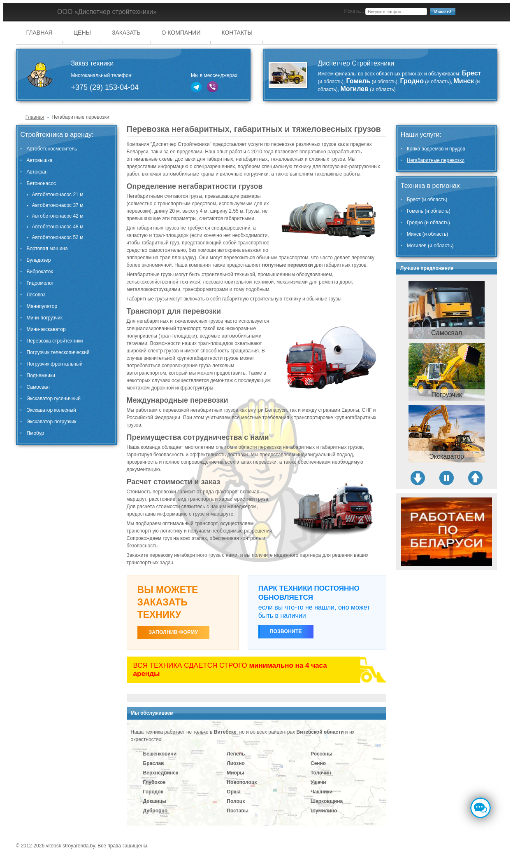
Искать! (442, 11)
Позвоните (286, 631)
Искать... (354, 11)
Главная (39, 32)
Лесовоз (36, 295)
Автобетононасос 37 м (58, 205)
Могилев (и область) (430, 246)
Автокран (37, 172)
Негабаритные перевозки (435, 160)
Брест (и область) (427, 199)
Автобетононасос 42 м (58, 216)
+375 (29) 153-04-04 (105, 87)
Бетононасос (41, 183)
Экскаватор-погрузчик (52, 422)
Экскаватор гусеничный (54, 398)
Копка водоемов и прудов (436, 149)
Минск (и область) (427, 234)
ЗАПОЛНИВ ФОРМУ (173, 632)
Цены (82, 32)
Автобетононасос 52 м (58, 237)
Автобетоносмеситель (52, 149)
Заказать (126, 32)
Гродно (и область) (428, 222)
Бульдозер (39, 260)
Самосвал (38, 387)
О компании (181, 32)
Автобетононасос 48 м (58, 227)
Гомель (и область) (428, 211)
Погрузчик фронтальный (55, 364)
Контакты (237, 32)
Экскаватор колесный (51, 410)
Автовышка (40, 160)
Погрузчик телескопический (58, 352)
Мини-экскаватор (46, 329)
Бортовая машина (47, 248)
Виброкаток (40, 271)
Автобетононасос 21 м (58, 194)
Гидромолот (40, 283)
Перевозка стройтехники (55, 341)
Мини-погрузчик (45, 318)
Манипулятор (42, 306)
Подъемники (41, 375)
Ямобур (35, 433)
